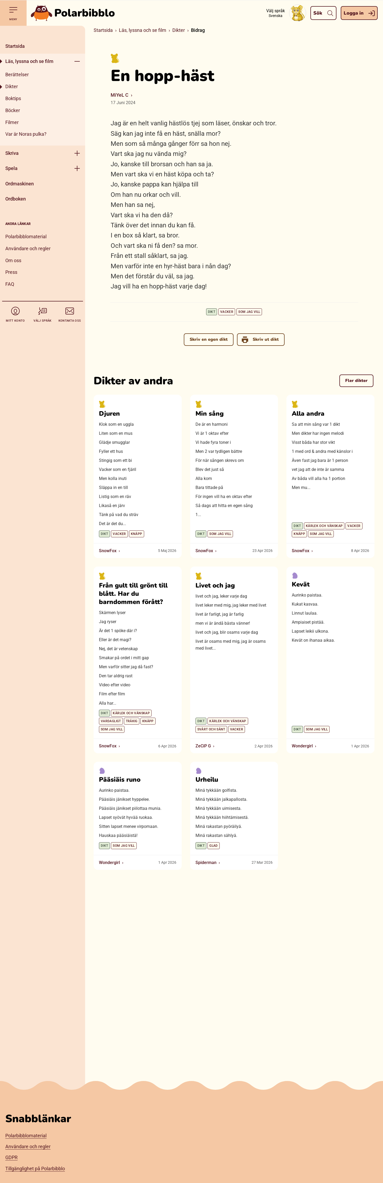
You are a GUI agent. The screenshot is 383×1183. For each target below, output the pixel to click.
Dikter (11, 86)
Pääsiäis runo (119, 780)
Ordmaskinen (19, 183)
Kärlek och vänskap (324, 526)
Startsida (15, 46)
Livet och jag (215, 585)
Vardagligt (111, 721)
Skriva (12, 153)
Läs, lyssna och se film (29, 61)
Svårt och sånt (211, 729)
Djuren (109, 414)
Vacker (226, 312)
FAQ (9, 284)
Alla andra (308, 414)
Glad (213, 846)
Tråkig (132, 721)
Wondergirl (302, 746)
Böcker (12, 110)
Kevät (301, 584)
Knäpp (136, 534)
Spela (11, 168)
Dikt (211, 312)
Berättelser (17, 74)
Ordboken (15, 199)
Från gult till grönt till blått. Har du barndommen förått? (133, 593)
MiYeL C (119, 95)
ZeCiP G (203, 746)
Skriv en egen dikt (209, 339)
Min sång (209, 414)
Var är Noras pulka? (26, 134)
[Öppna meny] (77, 61)
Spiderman (206, 862)
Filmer (12, 122)
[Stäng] (42, 32)
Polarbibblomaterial (26, 236)
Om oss (13, 260)
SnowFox (107, 551)
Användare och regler (28, 248)
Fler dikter (356, 381)
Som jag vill (249, 312)
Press (11, 272)
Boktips (13, 98)
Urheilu (206, 780)
